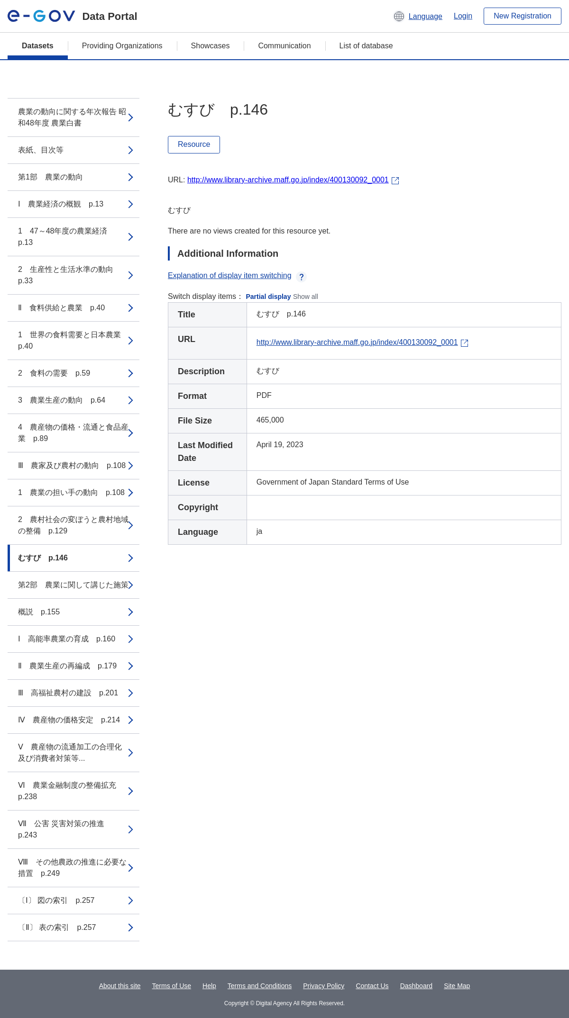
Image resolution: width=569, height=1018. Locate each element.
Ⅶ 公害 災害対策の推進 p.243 (65, 829)
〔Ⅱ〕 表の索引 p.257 (57, 927)
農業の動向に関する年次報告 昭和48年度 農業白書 (72, 117)
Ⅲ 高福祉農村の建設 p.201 (68, 693)
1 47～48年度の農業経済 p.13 (66, 236)
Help (209, 986)
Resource (194, 144)
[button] (417, 16)
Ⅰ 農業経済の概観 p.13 (60, 204)
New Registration (522, 16)
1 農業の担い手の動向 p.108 (71, 492)
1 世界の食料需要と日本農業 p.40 (73, 340)
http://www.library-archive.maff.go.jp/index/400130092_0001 (288, 180)
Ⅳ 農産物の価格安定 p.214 (69, 720)
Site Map (457, 986)
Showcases (210, 46)
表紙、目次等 (41, 150)
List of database (366, 46)
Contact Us (372, 986)
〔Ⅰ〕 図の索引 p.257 (56, 900)
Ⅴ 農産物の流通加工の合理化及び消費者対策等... (70, 752)
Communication (284, 46)
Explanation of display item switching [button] (237, 275)
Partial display (268, 296)
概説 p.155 (39, 612)
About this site (120, 986)
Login (463, 16)
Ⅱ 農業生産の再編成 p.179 (67, 666)
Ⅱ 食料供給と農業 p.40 (61, 308)
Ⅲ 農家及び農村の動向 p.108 (72, 465)
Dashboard (416, 986)
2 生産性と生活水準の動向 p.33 (69, 275)
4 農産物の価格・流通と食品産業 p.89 (73, 432)
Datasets (38, 46)
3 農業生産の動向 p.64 (61, 400)
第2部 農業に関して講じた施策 (73, 585)
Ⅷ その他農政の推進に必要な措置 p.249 (72, 867)
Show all (305, 296)
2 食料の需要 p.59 (54, 373)
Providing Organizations (122, 46)
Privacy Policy (323, 986)
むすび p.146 (43, 558)
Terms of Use (171, 986)
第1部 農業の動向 (50, 177)
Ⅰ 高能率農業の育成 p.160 (66, 639)
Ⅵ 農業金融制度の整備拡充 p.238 (71, 791)
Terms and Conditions (260, 986)
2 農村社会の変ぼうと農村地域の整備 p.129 (73, 525)
